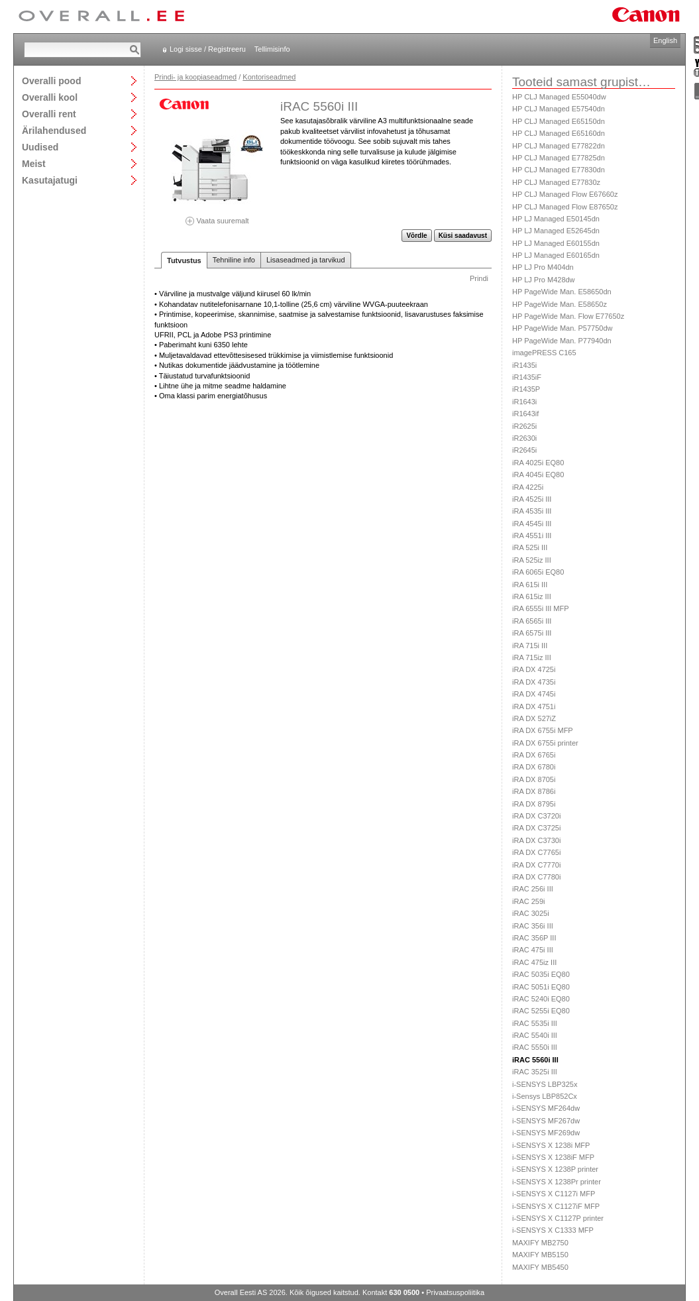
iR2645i (524, 450)
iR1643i (524, 402)
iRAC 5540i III (534, 1035)
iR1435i (524, 365)
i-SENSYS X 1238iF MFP (553, 1157)
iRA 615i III (529, 585)
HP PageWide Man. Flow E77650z (568, 316)
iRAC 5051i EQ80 (541, 987)
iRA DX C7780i (536, 877)
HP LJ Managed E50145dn (556, 219)
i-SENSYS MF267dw (546, 1121)
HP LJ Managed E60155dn (556, 243)
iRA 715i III (529, 646)
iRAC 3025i (530, 913)
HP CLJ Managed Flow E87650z (565, 207)
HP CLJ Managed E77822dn (558, 146)
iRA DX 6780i (533, 767)
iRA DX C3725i (536, 828)
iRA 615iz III (531, 596)
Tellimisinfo (272, 49)
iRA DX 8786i (533, 791)
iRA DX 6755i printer (545, 743)
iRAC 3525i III (534, 1072)
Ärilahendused (54, 130)
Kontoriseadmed (269, 77)
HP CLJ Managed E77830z (556, 182)
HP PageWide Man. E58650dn (562, 292)
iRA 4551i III (531, 535)
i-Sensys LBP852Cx (544, 1096)
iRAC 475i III (532, 950)
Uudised (40, 147)
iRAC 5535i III (534, 1023)
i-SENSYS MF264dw (546, 1108)
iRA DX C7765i (536, 852)
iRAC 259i (528, 901)
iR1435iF (526, 377)
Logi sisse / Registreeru (208, 49)
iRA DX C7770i (536, 865)
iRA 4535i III (531, 511)
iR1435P (526, 389)
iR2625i (524, 426)
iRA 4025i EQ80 (538, 463)
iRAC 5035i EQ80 (541, 974)
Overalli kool (50, 97)
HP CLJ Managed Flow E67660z (565, 194)
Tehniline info (234, 260)
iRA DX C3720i (536, 816)
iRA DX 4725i (533, 669)
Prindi (479, 278)
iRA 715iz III (531, 657)
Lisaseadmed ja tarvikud (305, 260)
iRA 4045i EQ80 (538, 475)
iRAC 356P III (534, 938)
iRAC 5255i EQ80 (541, 1011)
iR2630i (524, 438)
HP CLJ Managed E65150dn (558, 121)
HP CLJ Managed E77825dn (558, 158)
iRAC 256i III (532, 889)
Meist (34, 163)
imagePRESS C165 (544, 353)
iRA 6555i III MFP (540, 608)
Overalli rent (49, 114)
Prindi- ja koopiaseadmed (195, 77)
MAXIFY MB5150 (540, 1255)
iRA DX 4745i (533, 694)
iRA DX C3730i (536, 840)
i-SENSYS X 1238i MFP (551, 1145)
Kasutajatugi (50, 180)
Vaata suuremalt (217, 216)
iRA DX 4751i (533, 706)
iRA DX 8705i (533, 779)
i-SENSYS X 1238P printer (555, 1169)
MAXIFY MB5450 (540, 1267)
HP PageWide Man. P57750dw (562, 328)
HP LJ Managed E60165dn (556, 255)
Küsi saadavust (463, 235)
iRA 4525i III (531, 499)
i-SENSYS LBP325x (544, 1084)
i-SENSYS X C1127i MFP (553, 1194)
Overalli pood (51, 80)
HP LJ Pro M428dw (543, 280)
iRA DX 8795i (533, 804)
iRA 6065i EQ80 (538, 572)
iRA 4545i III (531, 524)
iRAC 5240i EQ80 (541, 999)
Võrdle (416, 235)
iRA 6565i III (531, 621)
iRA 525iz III (531, 560)
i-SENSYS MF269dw (546, 1133)
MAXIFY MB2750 (540, 1243)
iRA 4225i (527, 487)
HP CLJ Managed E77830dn (558, 170)
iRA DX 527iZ (534, 718)
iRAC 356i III (532, 926)
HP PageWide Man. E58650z (559, 304)
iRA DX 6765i (533, 755)
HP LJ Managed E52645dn (556, 231)
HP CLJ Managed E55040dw (559, 97)
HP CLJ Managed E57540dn (558, 109)
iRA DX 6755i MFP (542, 730)
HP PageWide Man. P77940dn (562, 341)
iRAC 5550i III (534, 1047)
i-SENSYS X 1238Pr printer (556, 1182)
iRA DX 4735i (533, 682)
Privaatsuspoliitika (455, 1292)
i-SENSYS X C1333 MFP (553, 1230)
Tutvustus (184, 260)
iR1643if (525, 414)
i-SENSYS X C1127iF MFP (556, 1206)
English (665, 40)
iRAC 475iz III (534, 962)
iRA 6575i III (531, 633)
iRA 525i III (529, 547)
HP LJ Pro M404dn (543, 267)
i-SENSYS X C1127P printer (558, 1218)
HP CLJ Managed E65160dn (558, 133)
